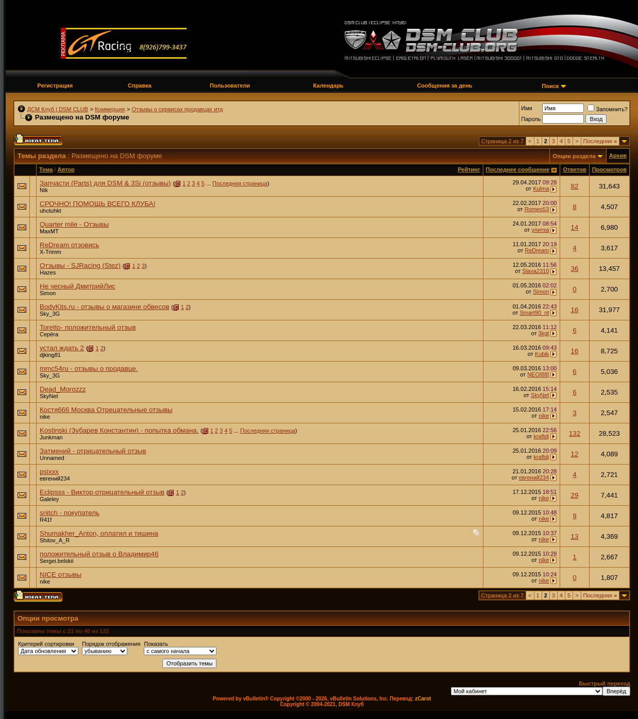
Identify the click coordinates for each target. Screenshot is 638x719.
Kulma (541, 188)
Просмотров (609, 169)
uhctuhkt (50, 211)
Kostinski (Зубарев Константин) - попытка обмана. (119, 430)
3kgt (544, 333)
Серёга (49, 334)
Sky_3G (50, 314)
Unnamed (52, 458)
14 (575, 227)
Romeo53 (537, 209)
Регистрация (55, 85)
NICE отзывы (60, 574)
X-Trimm (50, 252)
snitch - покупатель (69, 513)
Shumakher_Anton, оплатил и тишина (99, 533)
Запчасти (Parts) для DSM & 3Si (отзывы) (105, 183)
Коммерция (110, 109)
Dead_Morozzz (63, 389)
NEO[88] (538, 374)
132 (574, 433)
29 (575, 495)
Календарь (328, 85)
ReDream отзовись (69, 245)
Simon (48, 293)
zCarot (423, 698)
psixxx (49, 471)
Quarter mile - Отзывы (74, 224)
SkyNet (49, 396)
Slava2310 (535, 271)
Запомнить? (607, 109)
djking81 (50, 355)
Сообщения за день (444, 85)
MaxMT (49, 231)
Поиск (550, 86)
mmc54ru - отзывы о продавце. (89, 368)
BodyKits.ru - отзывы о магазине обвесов (105, 307)
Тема (46, 169)
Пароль (531, 119)
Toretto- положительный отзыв (88, 327)
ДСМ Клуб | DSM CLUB (57, 109)
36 (575, 268)
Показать (156, 644)
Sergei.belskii (56, 561)
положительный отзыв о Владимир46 (99, 554)
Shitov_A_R (55, 540)
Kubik (542, 354)
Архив (618, 155)
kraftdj (541, 436)
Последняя (600, 141)
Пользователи (230, 85)
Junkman (51, 437)
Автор (65, 169)
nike (45, 417)
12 (575, 454)
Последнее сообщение (518, 169)
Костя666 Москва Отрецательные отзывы (106, 410)
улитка (540, 230)
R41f (46, 520)
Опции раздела (574, 156)
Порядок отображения (111, 644)
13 (575, 536)
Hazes (48, 272)
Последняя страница (239, 183)
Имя (526, 108)
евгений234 (55, 478)
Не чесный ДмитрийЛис (77, 286)
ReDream (537, 250)
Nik (44, 190)
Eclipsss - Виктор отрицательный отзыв (102, 492)
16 (575, 310)
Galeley (49, 499)
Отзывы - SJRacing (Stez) (80, 265)
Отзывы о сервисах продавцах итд (177, 109)
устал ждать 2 (62, 348)
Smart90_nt (534, 313)
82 (575, 186)
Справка (140, 85)
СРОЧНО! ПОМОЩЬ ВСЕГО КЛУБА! (97, 204)
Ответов (574, 169)
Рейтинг (469, 169)
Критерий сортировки (46, 644)
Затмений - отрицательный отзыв (93, 451)
